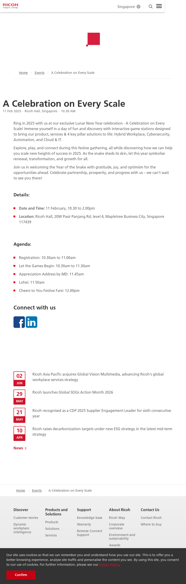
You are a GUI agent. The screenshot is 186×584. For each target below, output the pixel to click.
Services (51, 535)
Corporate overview (116, 526)
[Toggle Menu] (159, 6)
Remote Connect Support (89, 533)
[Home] (11, 6)
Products (51, 522)
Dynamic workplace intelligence (22, 528)
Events (39, 73)
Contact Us (150, 509)
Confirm (21, 575)
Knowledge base (89, 518)
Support (84, 509)
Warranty (84, 524)
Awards (114, 545)
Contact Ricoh (151, 518)
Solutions (52, 529)
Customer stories (25, 518)
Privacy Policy (109, 565)
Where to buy (151, 524)
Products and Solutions (56, 511)
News (18, 447)
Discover (20, 509)
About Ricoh (119, 509)
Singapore (129, 6)
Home (23, 73)
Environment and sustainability (122, 537)
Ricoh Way (117, 518)
